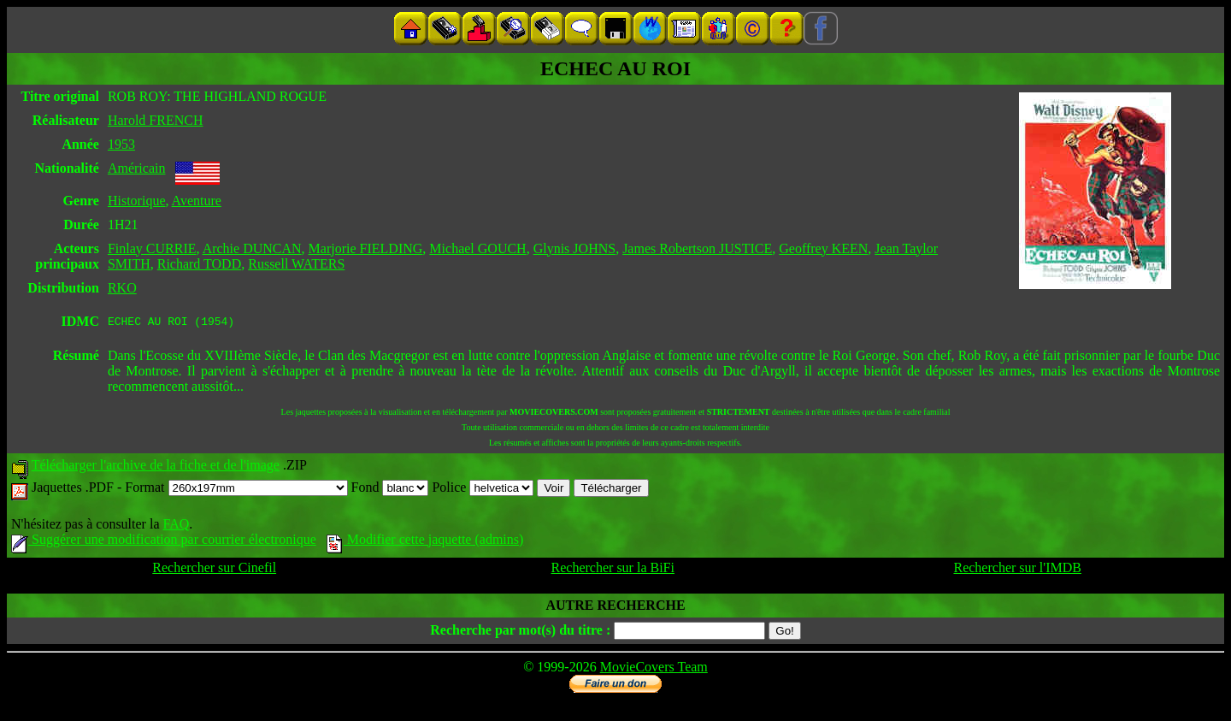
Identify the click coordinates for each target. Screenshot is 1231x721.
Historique (137, 200)
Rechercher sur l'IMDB (1017, 570)
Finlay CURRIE (152, 248)
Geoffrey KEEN (823, 248)
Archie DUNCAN (252, 248)
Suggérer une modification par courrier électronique (163, 542)
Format (236, 489)
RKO (122, 288)
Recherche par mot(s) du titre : (520, 632)
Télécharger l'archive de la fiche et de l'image (156, 467)
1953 (121, 144)
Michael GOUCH (477, 248)
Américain (137, 168)
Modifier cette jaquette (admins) (425, 542)
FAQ (175, 526)
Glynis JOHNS (574, 248)
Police (482, 489)
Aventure (196, 200)
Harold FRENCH (155, 120)
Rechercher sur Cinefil (214, 570)
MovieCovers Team (654, 669)
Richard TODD (199, 264)
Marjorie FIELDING (366, 248)
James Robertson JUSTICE (697, 248)
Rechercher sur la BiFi (612, 570)
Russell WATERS (296, 264)
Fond (390, 489)
